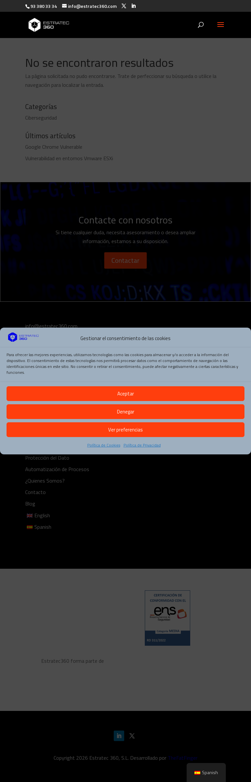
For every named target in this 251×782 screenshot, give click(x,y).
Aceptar (125, 393)
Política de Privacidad (142, 445)
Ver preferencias (125, 429)
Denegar (125, 411)
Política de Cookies (103, 445)
